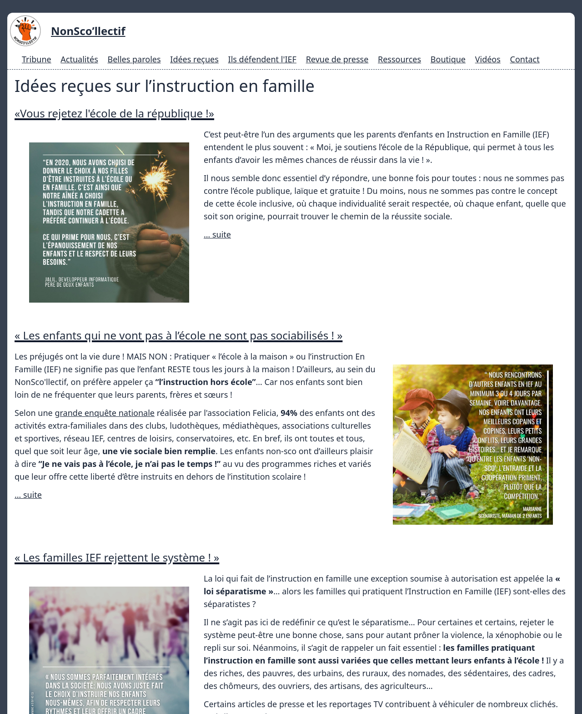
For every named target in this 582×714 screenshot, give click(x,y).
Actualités (79, 59)
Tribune (36, 59)
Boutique (448, 59)
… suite (217, 234)
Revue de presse (337, 59)
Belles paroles (134, 59)
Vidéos (488, 59)
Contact (525, 59)
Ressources (399, 59)
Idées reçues (194, 59)
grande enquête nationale (105, 361)
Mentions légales (352, 693)
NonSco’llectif (88, 30)
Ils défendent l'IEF (262, 59)
